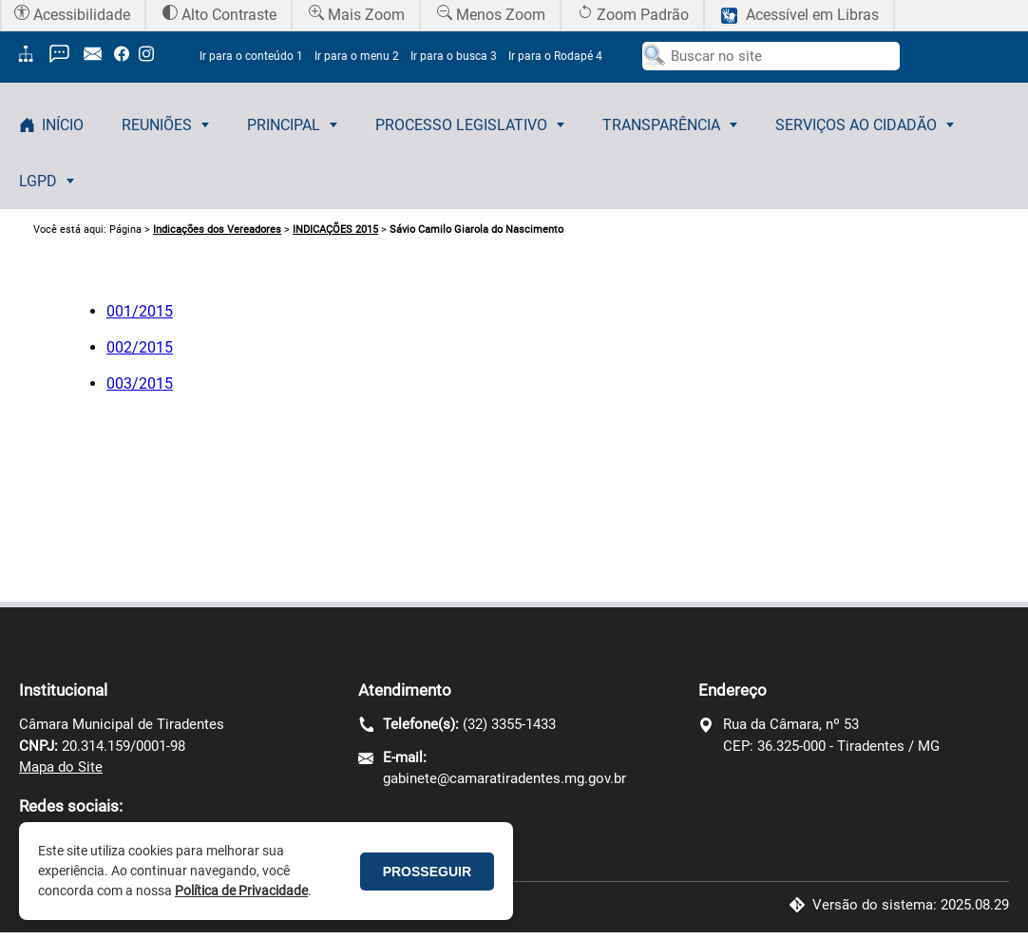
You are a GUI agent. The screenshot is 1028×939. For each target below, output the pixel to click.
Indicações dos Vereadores (217, 229)
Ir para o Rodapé (555, 56)
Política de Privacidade (241, 890)
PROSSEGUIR (427, 871)
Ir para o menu (356, 56)
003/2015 (139, 383)
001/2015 (139, 311)
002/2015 (139, 347)
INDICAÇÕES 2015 (335, 229)
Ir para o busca (453, 56)
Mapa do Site (61, 767)
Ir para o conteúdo (251, 56)
